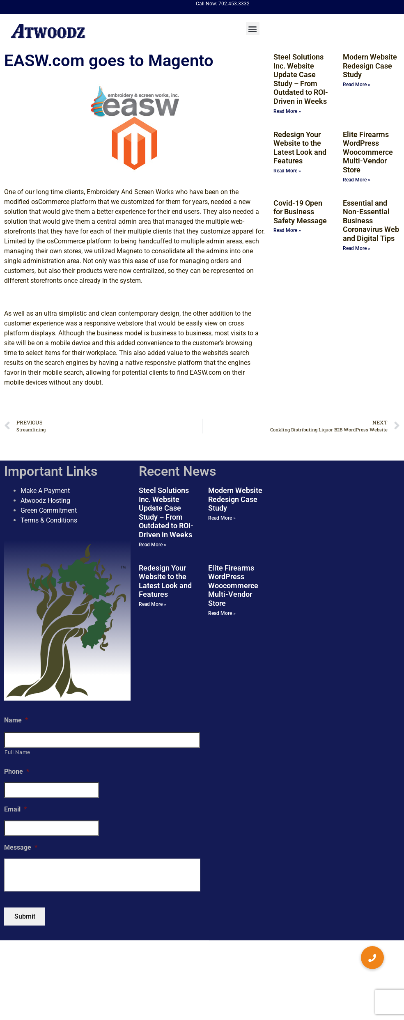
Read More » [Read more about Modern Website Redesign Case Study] (356, 84)
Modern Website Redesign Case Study (370, 66)
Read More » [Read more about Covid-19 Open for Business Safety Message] (287, 230)
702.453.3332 (234, 4)
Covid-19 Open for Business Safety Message (300, 212)
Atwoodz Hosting (45, 500)
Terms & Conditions (49, 520)
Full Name (17, 752)
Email (15, 809)
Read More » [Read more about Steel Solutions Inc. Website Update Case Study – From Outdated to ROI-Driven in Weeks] (287, 111)
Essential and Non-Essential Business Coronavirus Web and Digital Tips (371, 221)
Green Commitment (49, 510)
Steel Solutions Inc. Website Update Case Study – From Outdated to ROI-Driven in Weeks (300, 79)
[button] (252, 28)
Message (20, 847)
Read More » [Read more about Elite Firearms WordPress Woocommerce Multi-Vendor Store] (356, 180)
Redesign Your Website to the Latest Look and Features (299, 147)
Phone (16, 771)
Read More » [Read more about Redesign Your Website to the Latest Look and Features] (287, 171)
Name (16, 720)
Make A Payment (45, 491)
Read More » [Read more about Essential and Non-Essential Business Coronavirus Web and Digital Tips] (356, 248)
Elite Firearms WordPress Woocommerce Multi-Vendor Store (368, 152)
